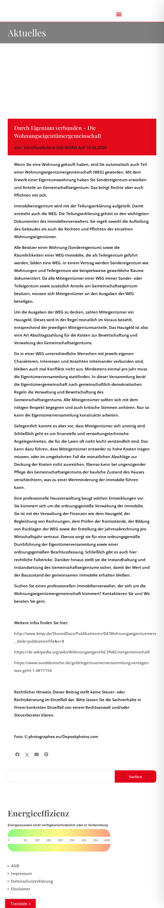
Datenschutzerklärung (32, 881)
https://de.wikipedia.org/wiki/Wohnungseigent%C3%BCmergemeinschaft (82, 651)
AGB (15, 865)
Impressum (21, 873)
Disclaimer (20, 888)
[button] (118, 14)
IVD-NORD (66, 147)
